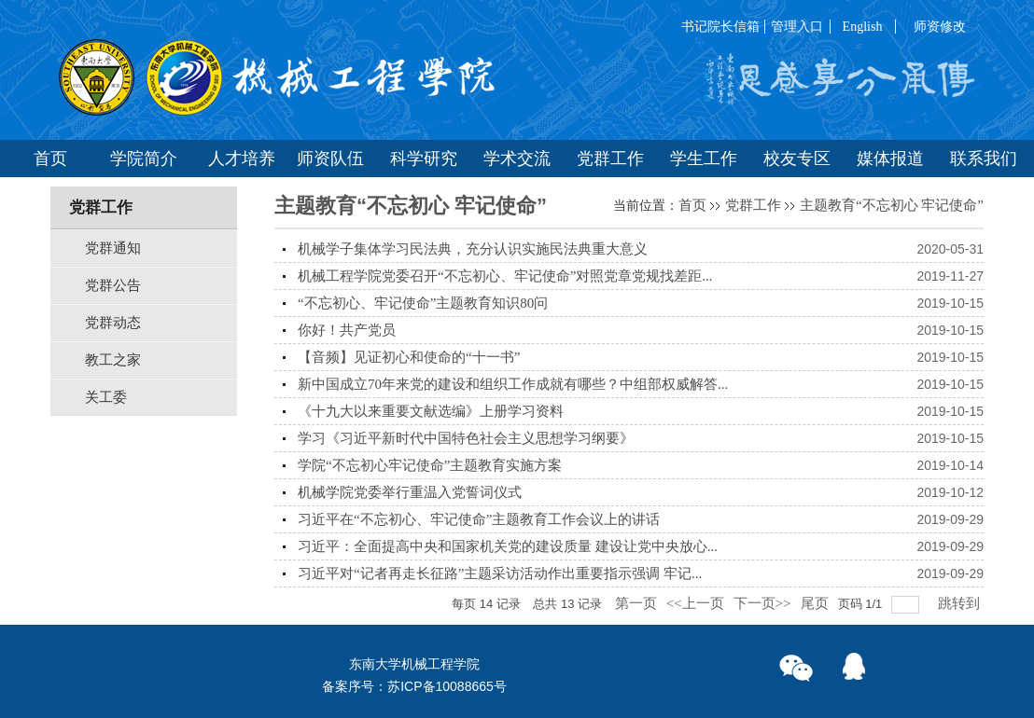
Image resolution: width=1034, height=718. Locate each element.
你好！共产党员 (347, 330)
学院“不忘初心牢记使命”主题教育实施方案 (430, 465)
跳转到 (961, 603)
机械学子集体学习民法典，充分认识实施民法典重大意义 (473, 249)
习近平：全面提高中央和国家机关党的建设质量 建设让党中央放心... (508, 546)
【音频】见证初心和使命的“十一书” (409, 357)
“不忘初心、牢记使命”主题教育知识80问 (423, 303)
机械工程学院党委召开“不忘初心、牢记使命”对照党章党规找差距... (505, 276)
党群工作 (753, 205)
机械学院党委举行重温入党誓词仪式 (410, 492)
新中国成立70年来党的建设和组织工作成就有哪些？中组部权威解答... (513, 384)
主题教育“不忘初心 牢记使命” (892, 205)
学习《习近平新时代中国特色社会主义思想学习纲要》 (466, 438)
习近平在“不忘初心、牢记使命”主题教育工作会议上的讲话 (479, 519)
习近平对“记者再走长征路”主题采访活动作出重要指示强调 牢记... (500, 573)
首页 (692, 205)
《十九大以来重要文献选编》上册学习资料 (431, 411)
